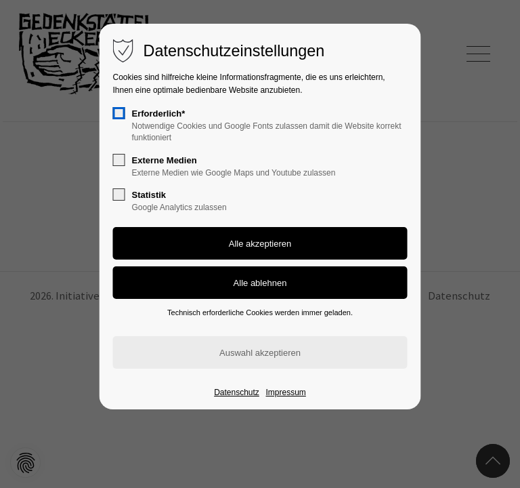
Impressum (285, 392)
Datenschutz (236, 392)
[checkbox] (119, 113)
